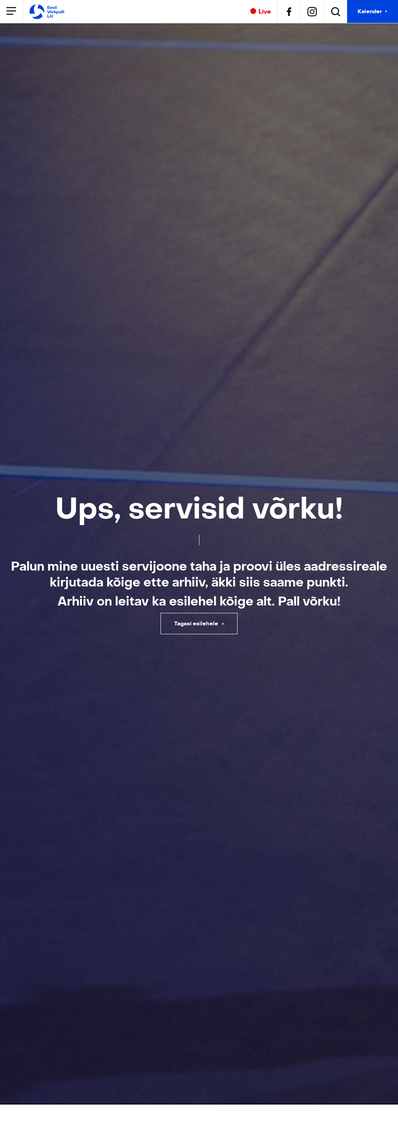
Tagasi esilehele (196, 623)
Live (260, 12)
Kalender (370, 11)
